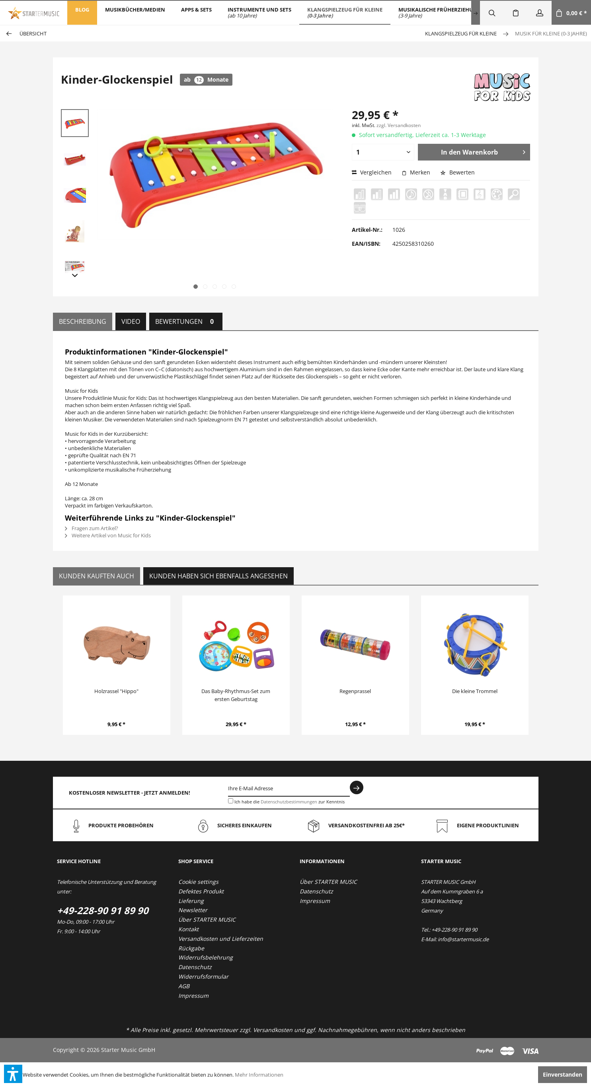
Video (130, 321)
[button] (13, 1074)
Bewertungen (186, 321)
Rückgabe (191, 948)
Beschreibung (82, 321)
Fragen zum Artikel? (91, 528)
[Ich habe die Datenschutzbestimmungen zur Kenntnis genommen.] (230, 800)
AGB (183, 986)
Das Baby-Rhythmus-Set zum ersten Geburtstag (235, 695)
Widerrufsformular (203, 976)
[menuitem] (82, 13)
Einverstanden (562, 1074)
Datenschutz (195, 967)
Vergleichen (372, 172)
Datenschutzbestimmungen (289, 802)
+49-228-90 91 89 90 (102, 910)
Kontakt (188, 929)
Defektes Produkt (201, 891)
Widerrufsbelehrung (205, 957)
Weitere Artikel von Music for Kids (108, 535)
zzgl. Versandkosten (398, 125)
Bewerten (457, 172)
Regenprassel (355, 691)
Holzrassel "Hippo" (116, 691)
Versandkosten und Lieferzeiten (220, 938)
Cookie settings (198, 881)
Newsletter (192, 910)
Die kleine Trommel (474, 691)
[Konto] (540, 13)
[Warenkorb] (571, 13)
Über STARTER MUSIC (207, 919)
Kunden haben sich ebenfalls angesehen (218, 576)
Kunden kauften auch (96, 576)
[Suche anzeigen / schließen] (492, 13)
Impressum (193, 995)
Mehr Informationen (259, 1074)
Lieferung (191, 901)
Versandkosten (273, 1030)
